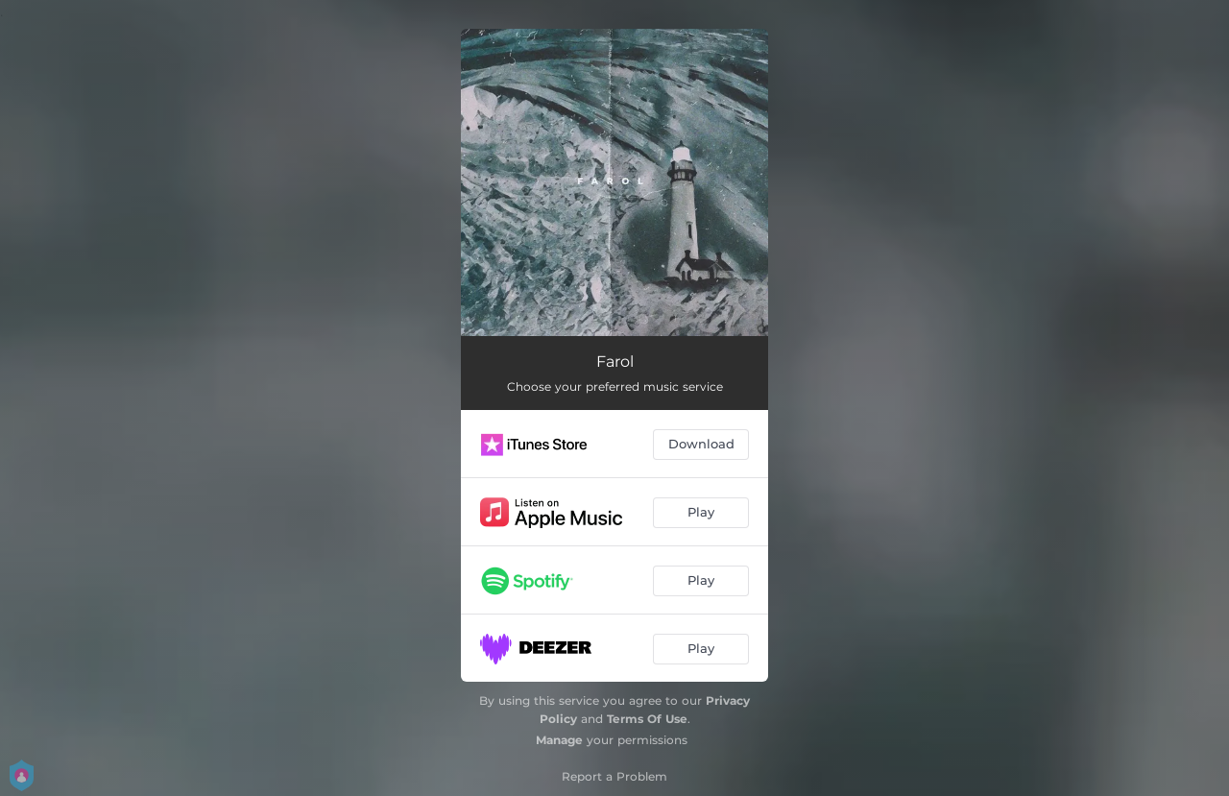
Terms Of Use (647, 719)
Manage (559, 740)
